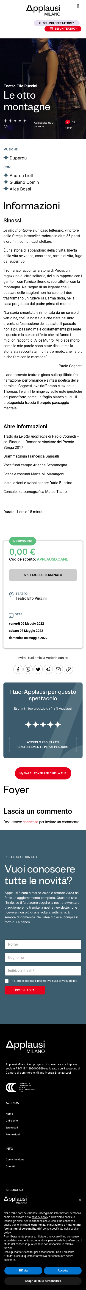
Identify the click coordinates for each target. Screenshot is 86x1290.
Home (9, 1113)
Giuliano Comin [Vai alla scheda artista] (24, 182)
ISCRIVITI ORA (24, 990)
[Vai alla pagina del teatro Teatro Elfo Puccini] (20, 86)
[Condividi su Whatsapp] (28, 672)
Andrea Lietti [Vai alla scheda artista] (22, 175)
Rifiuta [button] (23, 1270)
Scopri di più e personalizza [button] (43, 1281)
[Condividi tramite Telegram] (49, 672)
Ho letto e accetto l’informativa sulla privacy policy (44, 980)
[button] (78, 6)
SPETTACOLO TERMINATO (43, 575)
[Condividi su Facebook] (17, 672)
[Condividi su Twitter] (38, 672)
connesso (30, 822)
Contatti (11, 1166)
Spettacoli (12, 1127)
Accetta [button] (63, 1270)
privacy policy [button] (39, 1217)
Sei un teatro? (63, 28)
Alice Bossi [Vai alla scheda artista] (20, 189)
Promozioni (13, 1134)
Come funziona (15, 1159)
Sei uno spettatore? (56, 23)
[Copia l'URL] (59, 672)
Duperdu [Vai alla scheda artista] (18, 158)
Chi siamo (12, 1120)
